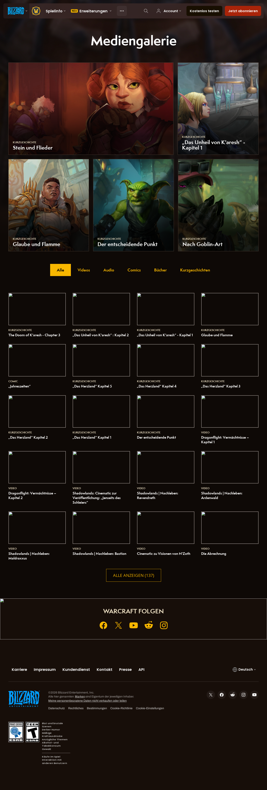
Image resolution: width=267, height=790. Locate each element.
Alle (60, 269)
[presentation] (16, 10)
